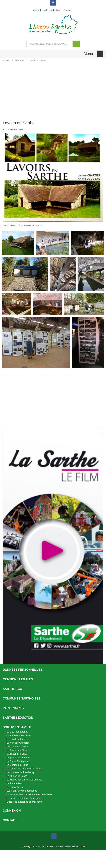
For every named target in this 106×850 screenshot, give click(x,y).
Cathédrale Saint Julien (18, 735)
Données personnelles (22, 669)
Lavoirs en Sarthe (38, 60)
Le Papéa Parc (14, 783)
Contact (10, 820)
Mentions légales (18, 679)
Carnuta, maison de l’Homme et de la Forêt (29, 794)
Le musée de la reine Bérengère (23, 798)
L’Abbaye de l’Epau (16, 753)
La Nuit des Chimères (18, 742)
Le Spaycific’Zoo (15, 787)
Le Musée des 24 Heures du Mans (24, 779)
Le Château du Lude (17, 765)
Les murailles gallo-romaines (21, 790)
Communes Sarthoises (21, 698)
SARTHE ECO (12, 688)
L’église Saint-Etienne (18, 757)
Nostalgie (19, 60)
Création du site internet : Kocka (70, 846)
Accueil (6, 60)
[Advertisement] (53, 90)
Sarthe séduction (18, 717)
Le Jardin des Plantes (18, 750)
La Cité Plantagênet (17, 731)
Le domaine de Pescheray (20, 772)
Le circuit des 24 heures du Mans (24, 768)
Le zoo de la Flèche (16, 739)
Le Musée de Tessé (16, 776)
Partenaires (13, 708)
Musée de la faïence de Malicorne (24, 801)
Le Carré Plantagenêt (17, 761)
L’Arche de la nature (17, 746)
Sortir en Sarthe (17, 727)
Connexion (12, 810)
